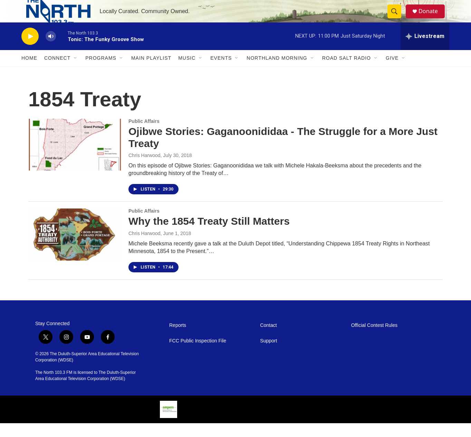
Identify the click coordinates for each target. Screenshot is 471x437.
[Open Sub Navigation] (75, 72)
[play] (30, 50)
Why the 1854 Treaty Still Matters (209, 235)
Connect (57, 72)
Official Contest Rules (374, 339)
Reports (177, 339)
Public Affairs (144, 135)
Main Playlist (151, 72)
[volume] (51, 50)
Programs (100, 72)
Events (221, 72)
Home (29, 72)
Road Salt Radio (346, 72)
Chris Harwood (144, 169)
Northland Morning (277, 72)
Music (186, 72)
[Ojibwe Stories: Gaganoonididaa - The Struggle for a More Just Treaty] (75, 158)
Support (268, 354)
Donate (432, 18)
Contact (268, 339)
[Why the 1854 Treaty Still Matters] (75, 248)
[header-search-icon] (397, 18)
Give (392, 72)
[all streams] (425, 50)
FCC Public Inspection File (197, 354)
